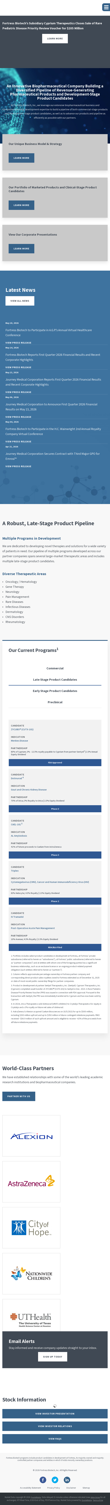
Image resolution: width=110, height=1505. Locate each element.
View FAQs (55, 1438)
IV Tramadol (17, 916)
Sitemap (86, 1488)
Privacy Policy (53, 1488)
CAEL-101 (16, 824)
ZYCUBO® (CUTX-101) (22, 729)
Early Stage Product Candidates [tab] (55, 691)
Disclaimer (71, 1488)
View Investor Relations (55, 1426)
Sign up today (52, 1356)
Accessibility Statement (30, 1488)
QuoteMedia (36, 1497)
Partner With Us (18, 1096)
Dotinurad (16, 778)
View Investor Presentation (55, 1413)
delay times (95, 1497)
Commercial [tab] (55, 668)
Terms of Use (98, 1500)
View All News (19, 300)
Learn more (21, 158)
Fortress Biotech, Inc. (49, 1470)
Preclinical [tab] (55, 702)
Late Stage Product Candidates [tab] (55, 680)
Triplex (14, 870)
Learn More (55, 38)
